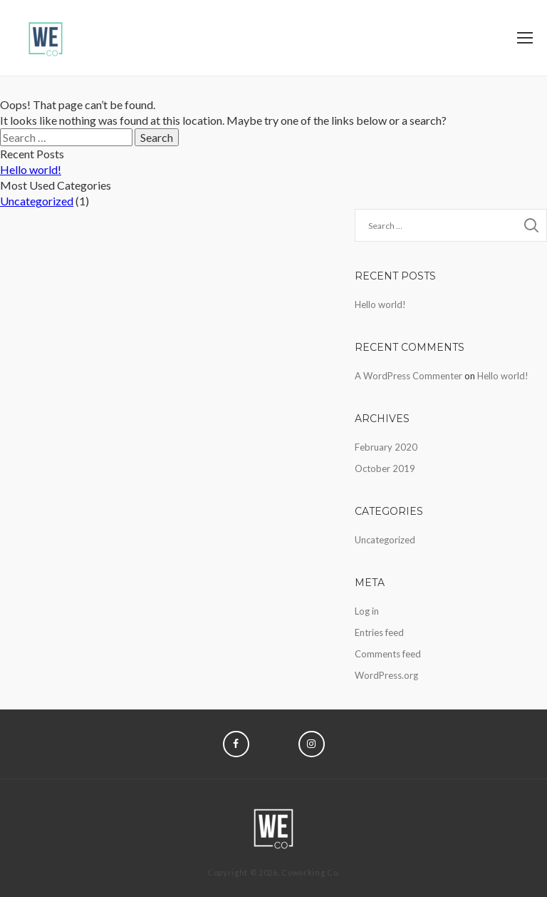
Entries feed (379, 632)
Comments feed (388, 654)
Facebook (236, 744)
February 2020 (386, 447)
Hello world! (30, 169)
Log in (367, 611)
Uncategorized (36, 200)
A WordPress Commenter (408, 375)
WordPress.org (386, 675)
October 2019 (385, 468)
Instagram (311, 744)
